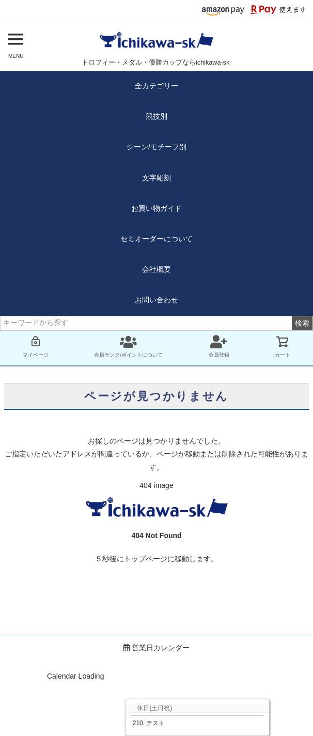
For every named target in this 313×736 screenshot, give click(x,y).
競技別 (156, 116)
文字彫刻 (156, 178)
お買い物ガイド (156, 208)
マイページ (36, 346)
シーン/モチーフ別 (156, 147)
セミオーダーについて (156, 239)
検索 (302, 323)
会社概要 (156, 269)
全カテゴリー (156, 86)
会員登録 (219, 346)
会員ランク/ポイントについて (128, 346)
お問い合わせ (156, 300)
